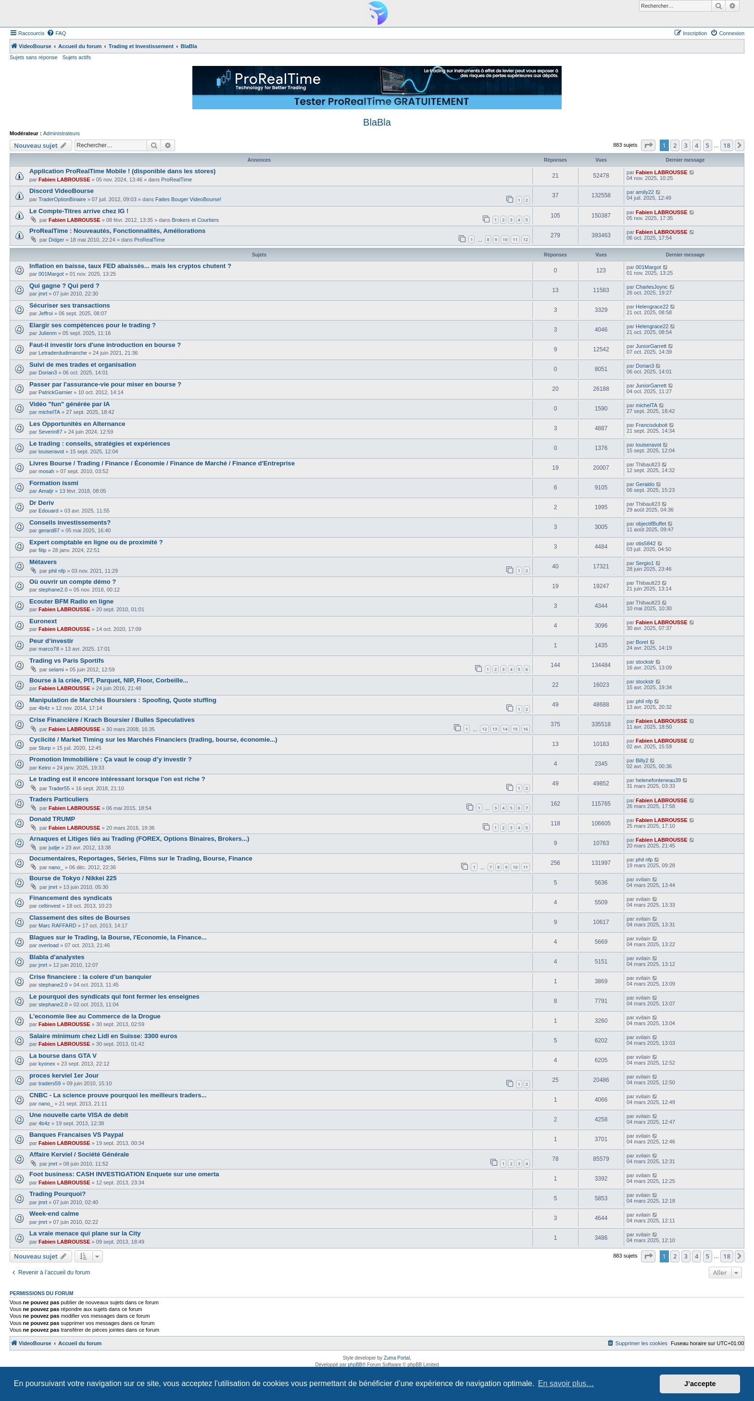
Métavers (43, 562)
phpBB (355, 1364)
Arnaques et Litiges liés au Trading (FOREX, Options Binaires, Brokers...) (139, 838)
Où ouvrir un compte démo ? (72, 581)
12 (525, 239)
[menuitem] (56, 33)
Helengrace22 (652, 306)
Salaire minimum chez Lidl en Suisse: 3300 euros (103, 1036)
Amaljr (45, 491)
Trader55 (59, 788)
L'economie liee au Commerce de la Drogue (95, 1016)
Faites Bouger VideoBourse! (188, 199)
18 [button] (726, 145)
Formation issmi (53, 483)
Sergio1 (645, 563)
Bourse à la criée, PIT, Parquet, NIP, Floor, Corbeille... (108, 680)
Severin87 (50, 432)
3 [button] (686, 145)
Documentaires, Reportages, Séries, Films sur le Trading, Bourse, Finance (140, 858)
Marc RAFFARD (57, 925)
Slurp (44, 748)
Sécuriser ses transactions (69, 305)
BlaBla (377, 122)
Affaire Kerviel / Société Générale (79, 1154)
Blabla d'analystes (57, 957)
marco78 (48, 649)
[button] (648, 145)
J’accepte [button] (700, 1384)
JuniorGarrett (651, 346)
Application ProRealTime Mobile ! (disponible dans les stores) (122, 171)
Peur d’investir (51, 640)
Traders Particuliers (58, 799)
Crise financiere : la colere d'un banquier (90, 976)
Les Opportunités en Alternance (77, 423)
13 (494, 729)
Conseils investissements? (70, 522)
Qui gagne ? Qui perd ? (64, 285)
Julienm (47, 333)
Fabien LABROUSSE (64, 179)
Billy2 (642, 760)
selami (56, 669)
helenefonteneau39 (658, 780)
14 (505, 729)
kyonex (46, 1064)
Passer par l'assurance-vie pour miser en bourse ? (105, 384)
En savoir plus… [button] (566, 1383)
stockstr (645, 662)
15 (515, 729)
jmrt (42, 293)
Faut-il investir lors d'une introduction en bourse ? (105, 344)
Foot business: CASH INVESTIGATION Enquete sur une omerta (124, 1174)
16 (525, 729)
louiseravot (51, 451)
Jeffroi (45, 313)
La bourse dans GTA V (63, 1055)
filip (42, 550)
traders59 (49, 1083)
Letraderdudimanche (62, 353)
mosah (46, 471)
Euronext (43, 621)
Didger (56, 240)
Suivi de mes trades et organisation (82, 364)
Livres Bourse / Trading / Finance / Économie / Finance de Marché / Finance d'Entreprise (162, 463)
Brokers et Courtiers (195, 220)
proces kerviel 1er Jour (64, 1075)
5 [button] (707, 145)
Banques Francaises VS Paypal (76, 1134)
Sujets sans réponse (34, 57)
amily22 (645, 192)
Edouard (48, 511)
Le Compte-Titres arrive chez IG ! (78, 211)
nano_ (56, 867)
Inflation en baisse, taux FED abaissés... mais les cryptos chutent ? (130, 266)
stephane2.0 (53, 589)
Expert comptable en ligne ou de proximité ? (96, 542)
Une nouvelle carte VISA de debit (78, 1114)
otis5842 (646, 543)
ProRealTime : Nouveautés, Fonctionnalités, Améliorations (117, 230)
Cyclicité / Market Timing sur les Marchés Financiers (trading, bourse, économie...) (153, 739)
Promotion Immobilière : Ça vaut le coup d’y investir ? (110, 759)
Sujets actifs (77, 57)
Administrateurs (61, 133)
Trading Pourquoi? (57, 1193)
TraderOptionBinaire (62, 199)
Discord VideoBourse (61, 190)
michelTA (49, 412)
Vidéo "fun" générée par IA (69, 404)
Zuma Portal (397, 1358)
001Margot (51, 274)
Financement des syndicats (70, 897)
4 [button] (696, 145)
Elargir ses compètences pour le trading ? (92, 325)
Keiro (44, 768)
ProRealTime (176, 179)
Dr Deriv (41, 502)
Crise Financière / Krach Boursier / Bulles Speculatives (112, 719)
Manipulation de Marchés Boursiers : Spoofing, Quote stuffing (122, 700)
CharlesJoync (652, 287)
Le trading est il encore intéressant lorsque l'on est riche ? (117, 779)
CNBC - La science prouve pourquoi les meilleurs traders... (118, 1095)
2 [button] (675, 145)
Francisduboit (651, 425)
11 (515, 239)
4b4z (44, 708)
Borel (642, 642)
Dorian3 (47, 372)
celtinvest (49, 906)
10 (505, 239)
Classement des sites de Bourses (79, 917)
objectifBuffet (651, 524)
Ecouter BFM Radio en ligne (71, 601)
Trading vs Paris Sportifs (66, 660)
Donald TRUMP (52, 819)
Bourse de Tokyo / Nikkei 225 (73, 878)
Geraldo (645, 484)
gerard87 (49, 530)
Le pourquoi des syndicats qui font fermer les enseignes (114, 996)
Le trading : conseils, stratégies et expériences (99, 443)
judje (54, 847)
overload (48, 945)
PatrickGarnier (55, 392)
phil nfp (57, 571)
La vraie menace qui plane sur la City (85, 1233)
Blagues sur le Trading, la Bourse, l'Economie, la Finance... (118, 937)
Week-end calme (54, 1213)
